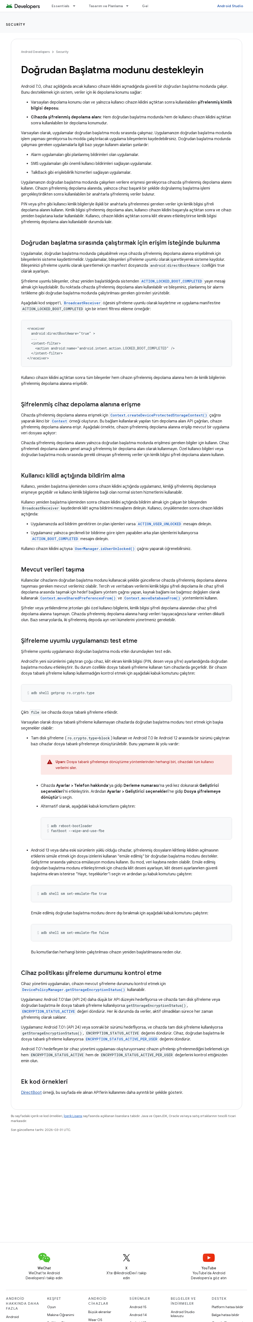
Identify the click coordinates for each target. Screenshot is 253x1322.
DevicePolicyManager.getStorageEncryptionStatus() (73, 989)
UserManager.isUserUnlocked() (105, 548)
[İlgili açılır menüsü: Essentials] (76, 6)
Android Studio (230, 6)
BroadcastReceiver (82, 303)
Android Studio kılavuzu (182, 1314)
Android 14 (138, 1315)
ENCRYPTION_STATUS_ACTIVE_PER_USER (121, 1039)
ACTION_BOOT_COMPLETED (55, 538)
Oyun (51, 1307)
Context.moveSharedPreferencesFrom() (78, 598)
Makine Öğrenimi (60, 1315)
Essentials (61, 6)
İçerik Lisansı (73, 1116)
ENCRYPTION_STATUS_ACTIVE (48, 1011)
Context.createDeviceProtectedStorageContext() (158, 415)
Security (15, 24)
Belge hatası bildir (225, 1315)
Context (59, 421)
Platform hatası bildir (227, 1307)
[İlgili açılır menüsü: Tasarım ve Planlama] (129, 6)
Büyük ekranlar (99, 1312)
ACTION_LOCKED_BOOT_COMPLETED (171, 281)
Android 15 (138, 1307)
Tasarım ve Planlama (106, 6)
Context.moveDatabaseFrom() (152, 598)
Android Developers (35, 52)
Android (12, 1317)
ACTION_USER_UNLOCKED (159, 524)
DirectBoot (31, 1092)
